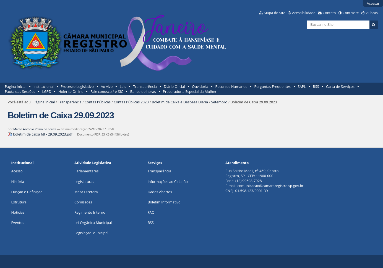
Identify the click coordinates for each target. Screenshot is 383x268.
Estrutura (19, 202)
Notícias (17, 212)
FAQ (151, 212)
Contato (329, 12)
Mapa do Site (274, 12)
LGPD (46, 91)
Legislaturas (84, 181)
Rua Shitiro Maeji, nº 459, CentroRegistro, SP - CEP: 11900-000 (251, 173)
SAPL (302, 86)
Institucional (43, 86)
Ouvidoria (200, 86)
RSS (316, 86)
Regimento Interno (89, 212)
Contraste (351, 12)
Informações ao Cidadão (168, 181)
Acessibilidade (303, 12)
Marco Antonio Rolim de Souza (34, 129)
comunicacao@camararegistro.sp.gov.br (270, 185)
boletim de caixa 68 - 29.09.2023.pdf (40, 134)
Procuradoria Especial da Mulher (190, 91)
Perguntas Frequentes (272, 86)
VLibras (372, 12)
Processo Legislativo (77, 86)
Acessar (373, 3)
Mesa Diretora (86, 191)
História (17, 181)
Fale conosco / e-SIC (106, 91)
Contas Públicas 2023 (131, 101)
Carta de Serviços (340, 86)
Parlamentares (86, 171)
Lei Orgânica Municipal (93, 222)
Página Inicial (16, 86)
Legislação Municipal (91, 232)
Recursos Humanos (231, 86)
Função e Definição (26, 191)
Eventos (17, 222)
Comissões (83, 202)
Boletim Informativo (164, 202)
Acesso (16, 171)
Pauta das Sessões (20, 91)
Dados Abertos (160, 191)
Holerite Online (70, 91)
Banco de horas (143, 91)
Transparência (145, 86)
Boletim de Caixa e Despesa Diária (180, 101)
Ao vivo (107, 86)
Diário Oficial (174, 86)
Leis (123, 86)
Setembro (219, 101)
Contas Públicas (98, 101)
